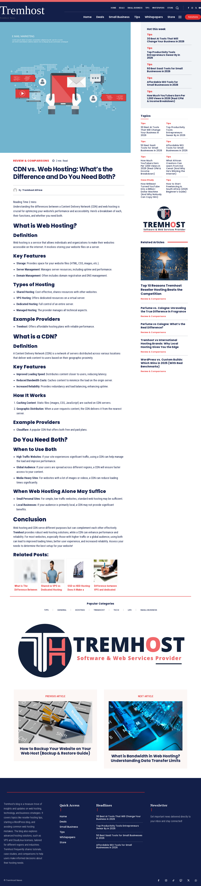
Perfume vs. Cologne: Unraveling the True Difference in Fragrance (163, 309)
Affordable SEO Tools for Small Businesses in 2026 (162, 83)
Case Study (147, 180)
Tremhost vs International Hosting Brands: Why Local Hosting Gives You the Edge (160, 343)
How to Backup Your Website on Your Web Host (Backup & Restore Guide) (55, 751)
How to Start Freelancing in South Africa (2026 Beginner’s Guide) (177, 187)
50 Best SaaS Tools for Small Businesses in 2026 (165, 70)
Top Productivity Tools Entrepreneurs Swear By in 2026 (163, 54)
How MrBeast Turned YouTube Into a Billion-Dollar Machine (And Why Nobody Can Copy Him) (151, 190)
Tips (149, 34)
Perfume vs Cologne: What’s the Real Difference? (163, 325)
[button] (177, 8)
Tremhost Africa (32, 190)
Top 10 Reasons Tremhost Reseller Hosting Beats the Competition (161, 289)
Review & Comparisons (31, 160)
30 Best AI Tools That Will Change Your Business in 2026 (165, 40)
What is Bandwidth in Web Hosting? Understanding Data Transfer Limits (145, 758)
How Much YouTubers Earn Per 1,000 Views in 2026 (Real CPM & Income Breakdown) (166, 98)
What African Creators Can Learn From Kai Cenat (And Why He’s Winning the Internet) (175, 167)
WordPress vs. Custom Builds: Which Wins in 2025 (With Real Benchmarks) (162, 363)
